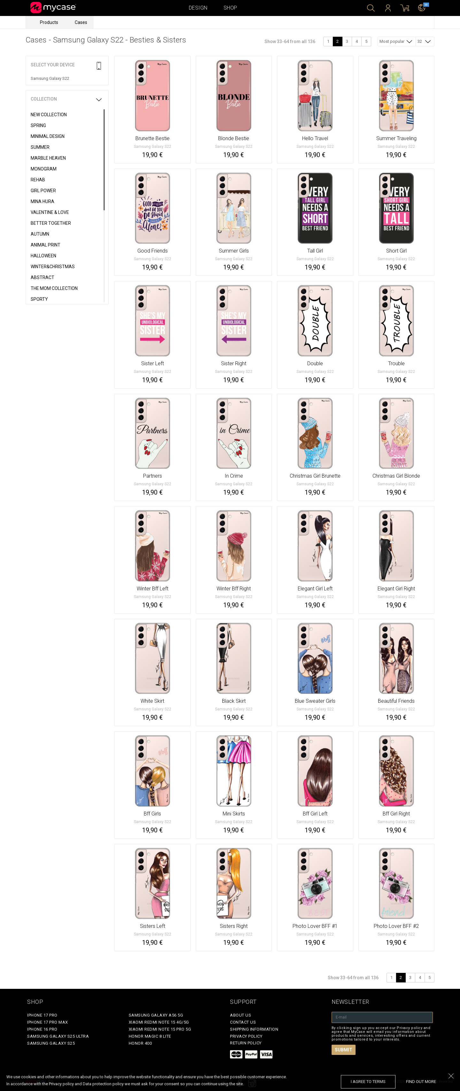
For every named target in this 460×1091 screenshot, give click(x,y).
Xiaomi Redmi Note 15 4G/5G (159, 1022)
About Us (240, 1015)
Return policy (246, 1043)
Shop (230, 8)
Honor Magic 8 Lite (150, 1036)
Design (198, 8)
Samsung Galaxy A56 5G (156, 1015)
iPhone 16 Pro (42, 1029)
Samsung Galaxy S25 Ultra (58, 1036)
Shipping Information (254, 1029)
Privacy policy (246, 1036)
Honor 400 (140, 1043)
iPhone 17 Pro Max (47, 1022)
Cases (81, 22)
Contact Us (243, 1022)
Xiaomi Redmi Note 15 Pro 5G (160, 1029)
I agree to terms (368, 1081)
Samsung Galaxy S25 (51, 1043)
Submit (343, 1049)
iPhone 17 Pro (42, 1015)
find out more (421, 1081)
